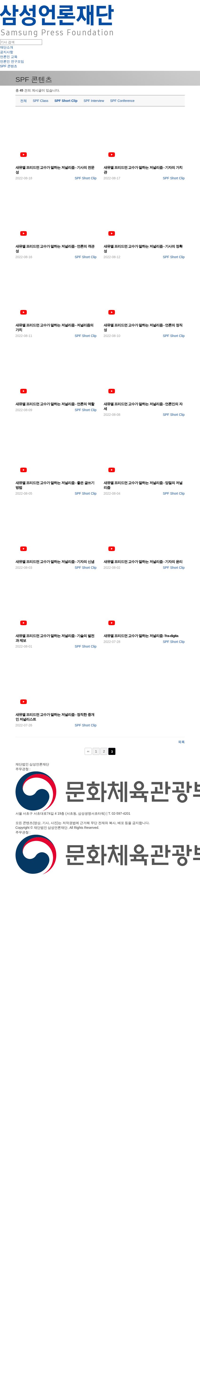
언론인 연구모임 (12, 61)
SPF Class (40, 101)
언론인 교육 (8, 57)
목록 (181, 742)
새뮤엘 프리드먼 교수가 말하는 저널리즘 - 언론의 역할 (55, 404)
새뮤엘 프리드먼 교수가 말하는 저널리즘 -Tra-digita (141, 636)
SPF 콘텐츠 (8, 66)
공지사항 (6, 52)
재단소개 (6, 47)
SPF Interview (94, 101)
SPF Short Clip (66, 101)
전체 (23, 101)
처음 (88, 751)
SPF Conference (122, 101)
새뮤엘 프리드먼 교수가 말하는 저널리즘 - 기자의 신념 (55, 562)
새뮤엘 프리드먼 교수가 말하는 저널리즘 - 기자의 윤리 (143, 562)
